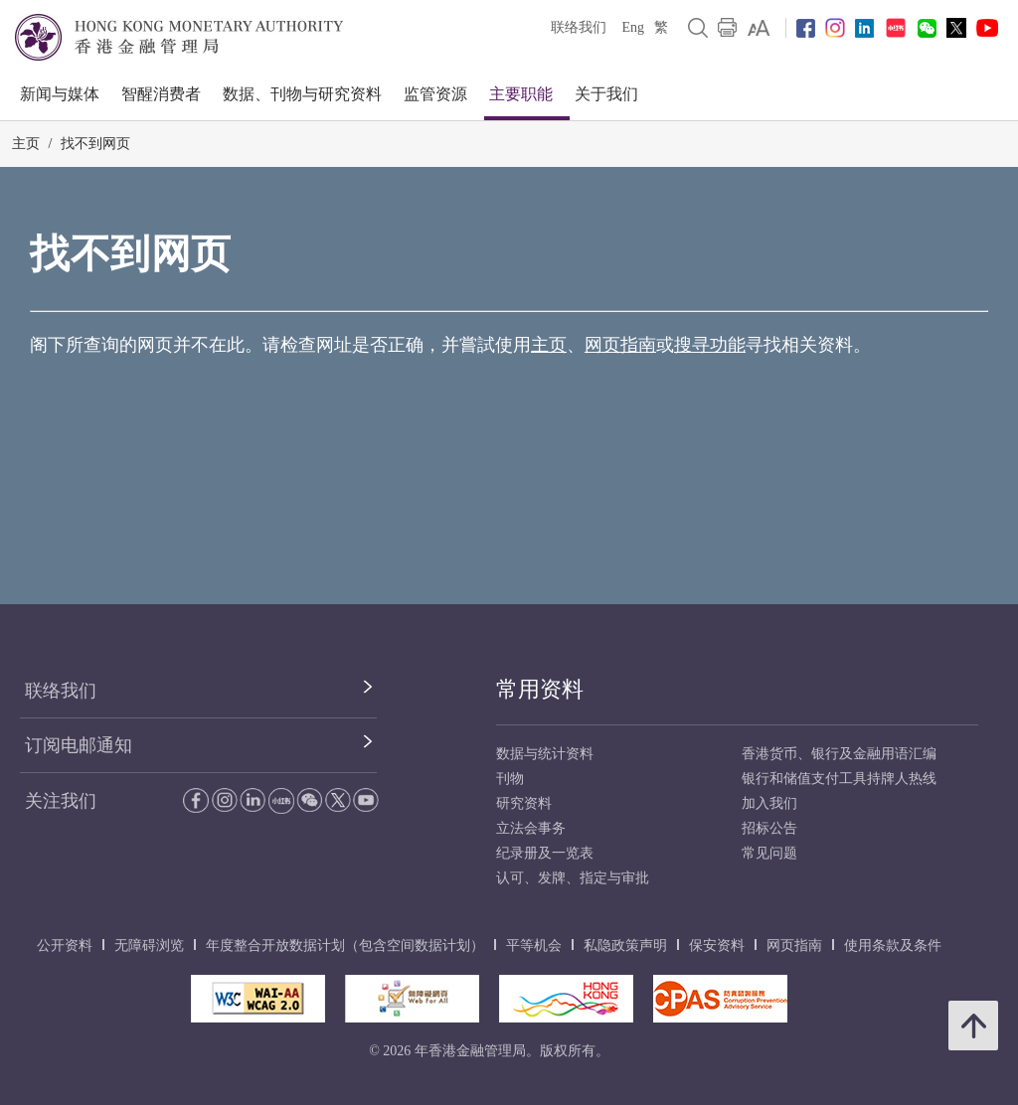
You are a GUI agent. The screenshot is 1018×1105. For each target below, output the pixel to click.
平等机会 (534, 945)
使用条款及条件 (892, 945)
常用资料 (540, 689)
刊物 (510, 778)
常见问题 (769, 853)
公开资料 (64, 945)
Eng (632, 27)
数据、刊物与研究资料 (302, 93)
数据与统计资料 (545, 753)
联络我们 (578, 27)
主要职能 (521, 93)
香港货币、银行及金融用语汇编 (839, 753)
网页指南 (620, 345)
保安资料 (717, 945)
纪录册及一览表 (545, 853)
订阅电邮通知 (78, 745)
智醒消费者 (161, 93)
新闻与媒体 (59, 93)
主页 (26, 143)
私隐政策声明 (625, 945)
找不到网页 (95, 143)
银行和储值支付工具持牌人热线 (839, 778)
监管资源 (435, 93)
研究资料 (524, 803)
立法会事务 (531, 828)
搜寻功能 (710, 345)
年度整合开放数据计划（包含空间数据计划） (345, 945)
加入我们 (769, 803)
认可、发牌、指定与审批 (572, 877)
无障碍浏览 (149, 945)
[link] (759, 28)
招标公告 (769, 828)
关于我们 (606, 93)
